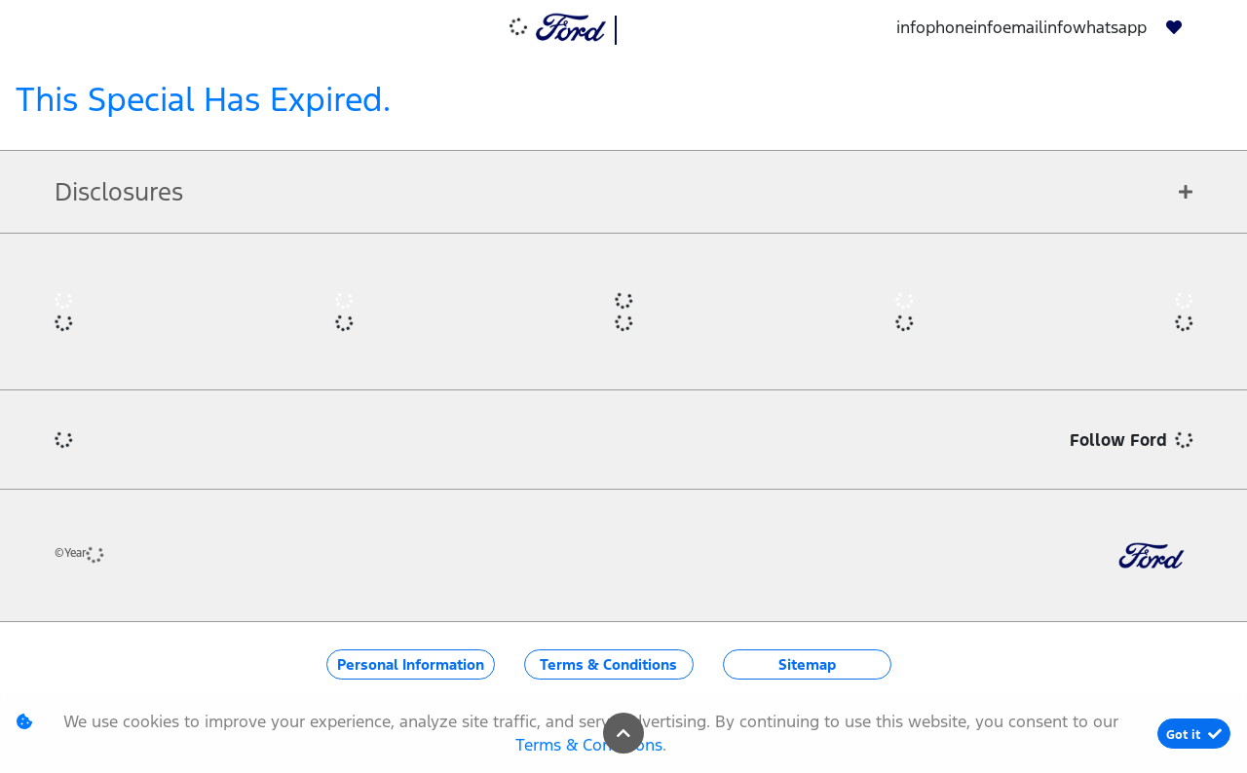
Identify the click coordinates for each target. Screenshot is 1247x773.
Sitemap (807, 664)
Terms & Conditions (608, 664)
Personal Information (410, 664)
